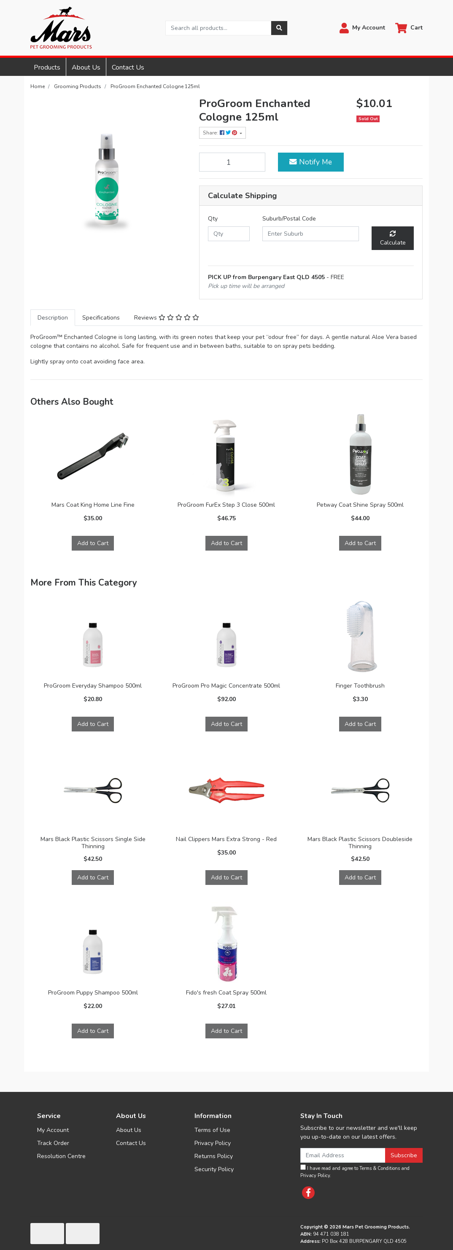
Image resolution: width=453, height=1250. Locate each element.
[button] (362, 28)
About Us (86, 67)
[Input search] (218, 28)
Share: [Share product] (220, 132)
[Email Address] (343, 1155)
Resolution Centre (61, 1156)
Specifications (101, 318)
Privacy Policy (212, 1143)
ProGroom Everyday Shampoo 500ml (93, 686)
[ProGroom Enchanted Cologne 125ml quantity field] (232, 162)
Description (53, 318)
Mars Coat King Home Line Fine (93, 505)
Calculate (393, 239)
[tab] (52, 317)
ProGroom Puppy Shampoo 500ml (93, 993)
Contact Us (128, 67)
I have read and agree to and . (355, 1171)
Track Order (53, 1143)
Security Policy (214, 1169)
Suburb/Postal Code (289, 219)
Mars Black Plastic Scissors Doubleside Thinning (360, 842)
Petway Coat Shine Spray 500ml (360, 505)
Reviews (166, 318)
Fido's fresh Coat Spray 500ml (226, 993)
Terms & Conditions (379, 1168)
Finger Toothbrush (360, 686)
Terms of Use (212, 1130)
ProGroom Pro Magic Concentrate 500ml (226, 686)
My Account (53, 1130)
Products (47, 67)
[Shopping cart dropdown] (409, 28)
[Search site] (279, 28)
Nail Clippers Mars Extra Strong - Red (226, 839)
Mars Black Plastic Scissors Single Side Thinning (93, 842)
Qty (213, 219)
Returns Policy (213, 1156)
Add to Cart (92, 543)
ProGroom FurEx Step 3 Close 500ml (226, 505)
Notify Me (310, 162)
